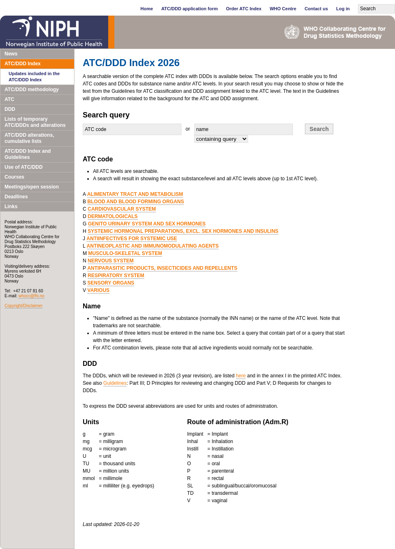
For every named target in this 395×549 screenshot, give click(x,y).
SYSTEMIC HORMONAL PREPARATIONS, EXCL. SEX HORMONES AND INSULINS (183, 231)
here (241, 376)
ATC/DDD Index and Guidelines (28, 154)
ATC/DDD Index (23, 64)
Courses (14, 177)
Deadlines (16, 197)
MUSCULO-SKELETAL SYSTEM (125, 253)
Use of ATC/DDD (24, 167)
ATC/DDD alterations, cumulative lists (29, 138)
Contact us (316, 8)
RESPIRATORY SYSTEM (116, 275)
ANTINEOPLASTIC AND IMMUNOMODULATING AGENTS (153, 246)
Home (146, 8)
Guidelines (115, 383)
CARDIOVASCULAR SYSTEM (122, 209)
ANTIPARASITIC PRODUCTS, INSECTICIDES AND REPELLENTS (162, 268)
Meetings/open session (32, 187)
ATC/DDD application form (189, 8)
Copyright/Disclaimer (23, 305)
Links (11, 206)
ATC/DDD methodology (32, 89)
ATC (9, 99)
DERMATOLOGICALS (113, 216)
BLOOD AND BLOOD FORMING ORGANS (135, 201)
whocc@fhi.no (31, 296)
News (11, 54)
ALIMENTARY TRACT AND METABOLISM (135, 194)
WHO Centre (283, 8)
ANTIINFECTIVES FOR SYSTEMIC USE (131, 238)
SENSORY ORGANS (110, 283)
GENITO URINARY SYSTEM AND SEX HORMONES (147, 224)
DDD (10, 109)
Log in (343, 8)
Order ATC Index (243, 8)
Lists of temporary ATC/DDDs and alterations (35, 122)
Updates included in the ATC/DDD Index (34, 76)
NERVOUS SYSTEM (111, 261)
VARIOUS (98, 290)
